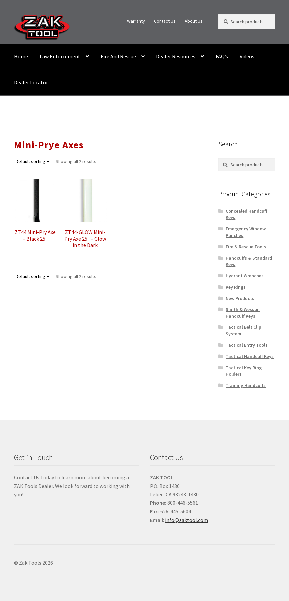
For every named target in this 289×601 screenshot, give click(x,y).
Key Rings (236, 287)
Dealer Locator (31, 82)
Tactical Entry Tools (247, 345)
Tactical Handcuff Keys (250, 356)
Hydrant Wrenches (245, 276)
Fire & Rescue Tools (246, 247)
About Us (194, 21)
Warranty (136, 21)
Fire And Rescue (118, 56)
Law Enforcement (60, 56)
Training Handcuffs (246, 385)
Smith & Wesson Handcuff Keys (243, 312)
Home (21, 56)
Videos (247, 56)
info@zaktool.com (186, 520)
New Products (240, 298)
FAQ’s (222, 56)
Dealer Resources (175, 56)
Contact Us (165, 21)
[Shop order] (32, 161)
